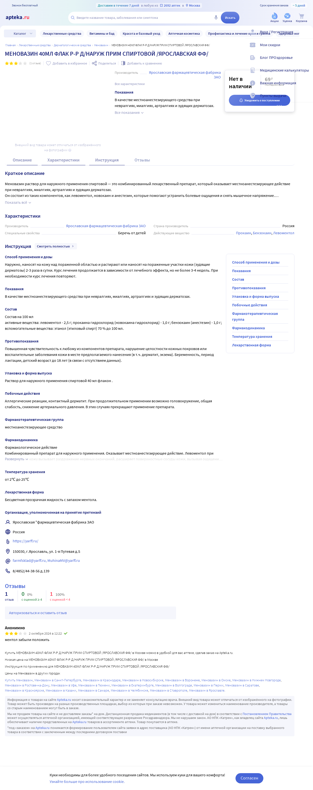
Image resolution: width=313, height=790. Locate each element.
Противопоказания (249, 287)
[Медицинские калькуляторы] (306, 74)
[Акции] (274, 18)
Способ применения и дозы (255, 262)
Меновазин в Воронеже (182, 680)
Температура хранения (252, 336)
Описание (22, 160)
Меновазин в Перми (209, 685)
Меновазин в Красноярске (24, 690)
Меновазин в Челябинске (129, 690)
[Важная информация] (306, 87)
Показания (241, 270)
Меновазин (101, 45)
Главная (10, 45)
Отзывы (142, 160)
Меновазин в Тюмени (94, 685)
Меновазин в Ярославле (206, 690)
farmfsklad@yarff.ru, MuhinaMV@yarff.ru (46, 560)
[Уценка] (287, 18)
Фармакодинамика (248, 327)
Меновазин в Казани (61, 690)
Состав (238, 279)
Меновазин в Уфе (64, 685)
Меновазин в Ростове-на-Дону (27, 685)
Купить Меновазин (19, 680)
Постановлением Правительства (267, 714)
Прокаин (243, 232)
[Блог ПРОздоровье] (306, 61)
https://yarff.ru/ (25, 540)
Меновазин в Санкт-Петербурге (57, 680)
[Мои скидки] (306, 49)
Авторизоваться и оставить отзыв (38, 612)
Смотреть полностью (56, 246)
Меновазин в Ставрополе (168, 690)
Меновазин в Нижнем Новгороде (256, 680)
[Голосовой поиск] (216, 17)
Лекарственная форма (251, 344)
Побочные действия (249, 304)
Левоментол (283, 232)
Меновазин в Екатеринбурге (133, 685)
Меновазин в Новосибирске (142, 680)
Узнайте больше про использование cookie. (87, 781)
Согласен (249, 778)
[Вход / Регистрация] (306, 36)
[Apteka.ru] (21, 18)
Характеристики (63, 160)
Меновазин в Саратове (242, 685)
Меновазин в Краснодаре (102, 680)
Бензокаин (262, 232)
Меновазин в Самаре (93, 690)
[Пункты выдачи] (306, 99)
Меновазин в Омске (216, 680)
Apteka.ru (64, 699)
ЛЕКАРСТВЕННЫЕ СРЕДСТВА (35, 45)
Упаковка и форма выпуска (255, 296)
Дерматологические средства (72, 45)
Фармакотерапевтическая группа (255, 316)
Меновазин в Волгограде (173, 685)
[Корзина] (301, 18)
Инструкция (107, 160)
